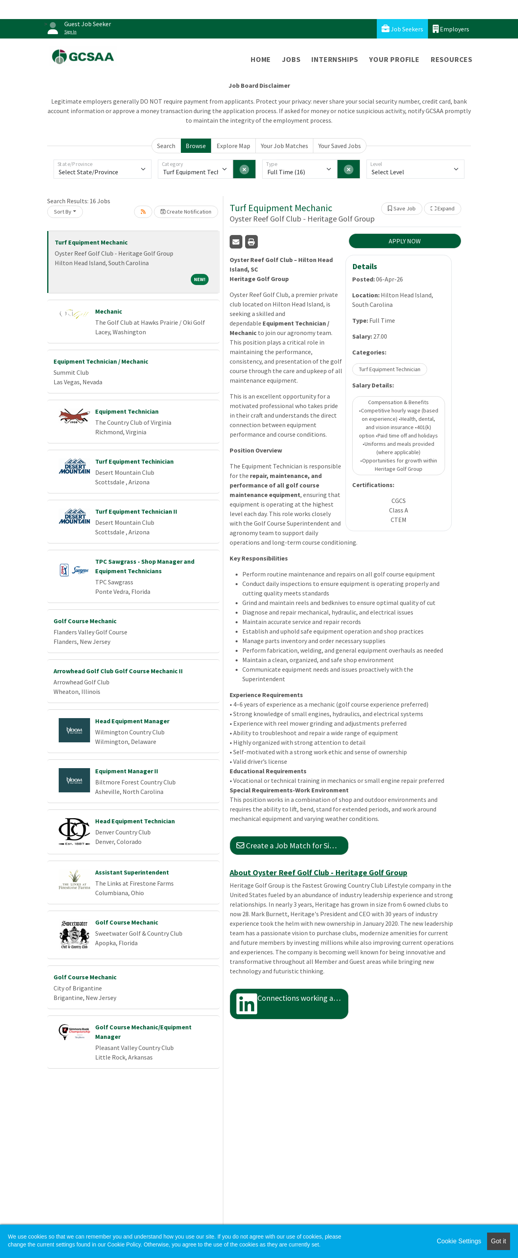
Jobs (291, 59)
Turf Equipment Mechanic (91, 242)
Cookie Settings (459, 1241)
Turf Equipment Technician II (136, 511)
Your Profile (394, 59)
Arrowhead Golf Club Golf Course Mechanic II (118, 671)
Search (166, 146)
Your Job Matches (284, 146)
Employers (451, 29)
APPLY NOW (405, 241)
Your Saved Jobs (339, 146)
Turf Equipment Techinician (134, 461)
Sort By (62, 211)
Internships (334, 59)
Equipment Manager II (126, 771)
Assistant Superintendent (132, 872)
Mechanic (108, 311)
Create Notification (186, 211)
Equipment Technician (127, 411)
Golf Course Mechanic (85, 621)
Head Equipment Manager (132, 721)
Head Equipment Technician (135, 821)
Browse (196, 146)
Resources (451, 59)
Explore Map (233, 146)
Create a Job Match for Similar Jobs (292, 845)
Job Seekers (402, 29)
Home (261, 59)
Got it (498, 1241)
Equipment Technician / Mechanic (101, 361)
